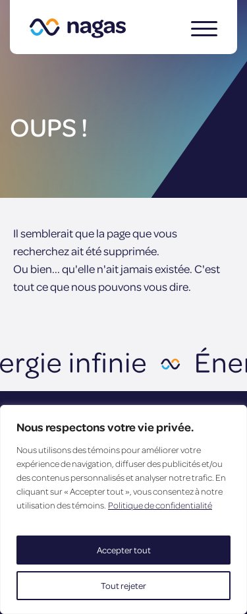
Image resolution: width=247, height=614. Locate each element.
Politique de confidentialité (160, 504)
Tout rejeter (123, 585)
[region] (123, 509)
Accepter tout (124, 549)
